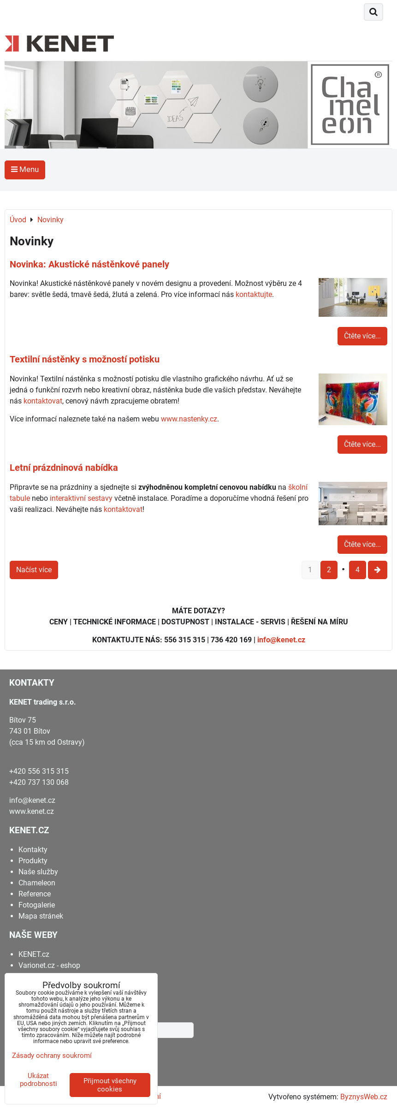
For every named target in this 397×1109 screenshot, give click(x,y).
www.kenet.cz (31, 811)
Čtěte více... (362, 336)
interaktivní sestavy (81, 498)
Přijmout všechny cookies (109, 1085)
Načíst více (34, 569)
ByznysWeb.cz (363, 1096)
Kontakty (32, 849)
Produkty (32, 860)
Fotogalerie (36, 905)
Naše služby (38, 871)
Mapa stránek (40, 916)
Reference (34, 894)
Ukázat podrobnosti (38, 1079)
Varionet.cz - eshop (49, 965)
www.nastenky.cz (189, 419)
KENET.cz (33, 954)
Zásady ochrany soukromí (52, 1055)
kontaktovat (43, 401)
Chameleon (36, 882)
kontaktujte (254, 294)
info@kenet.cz (281, 639)
